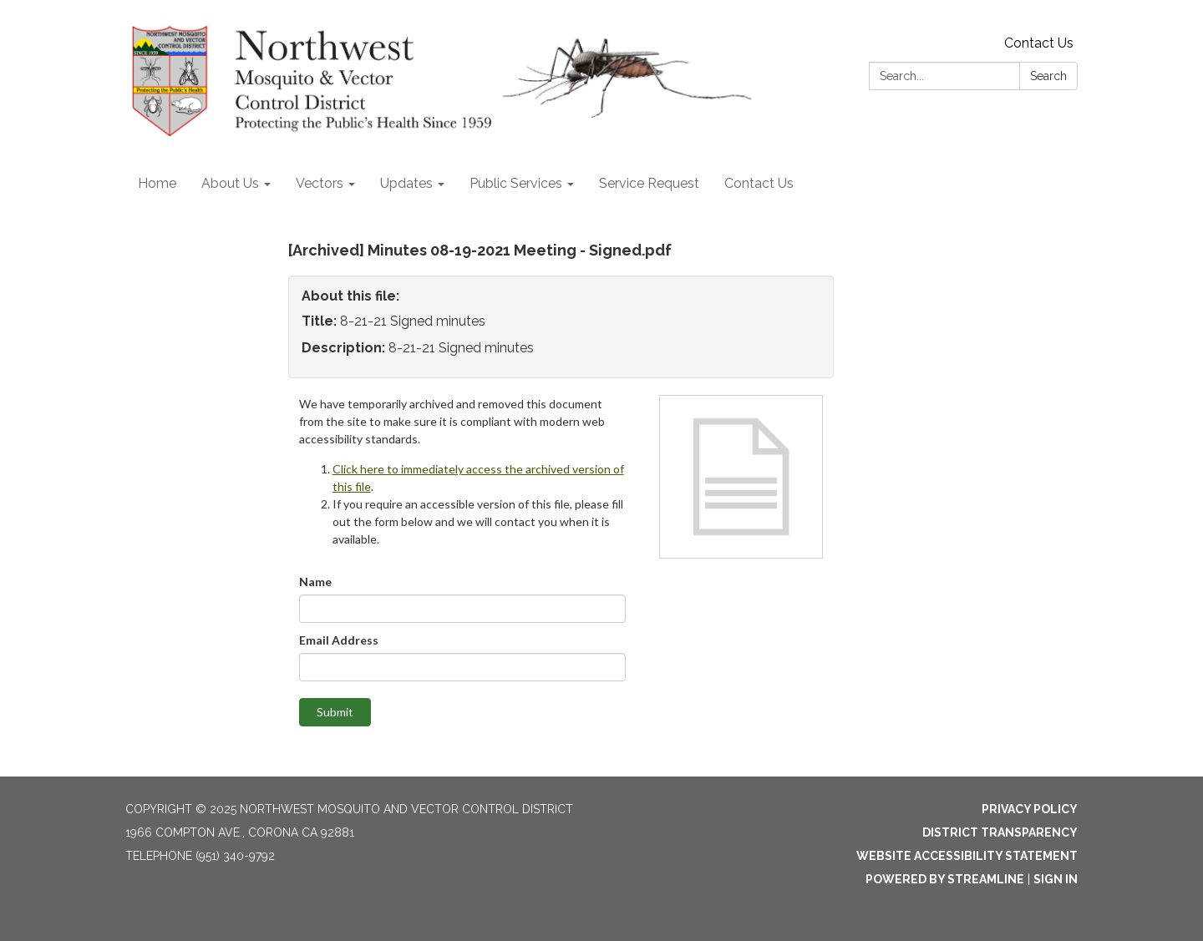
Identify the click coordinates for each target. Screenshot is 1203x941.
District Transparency (1000, 832)
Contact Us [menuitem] (759, 183)
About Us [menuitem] (230, 183)
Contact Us (1039, 43)
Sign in (1055, 879)
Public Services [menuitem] (516, 183)
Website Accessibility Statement (967, 856)
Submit (335, 712)
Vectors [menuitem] (319, 183)
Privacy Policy (1030, 809)
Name (315, 581)
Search (1048, 76)
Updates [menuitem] (406, 183)
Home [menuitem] (157, 183)
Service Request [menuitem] (649, 183)
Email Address (338, 640)
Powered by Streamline (944, 879)
